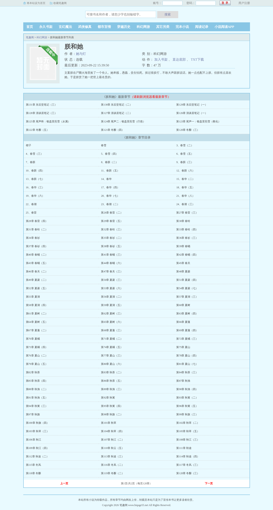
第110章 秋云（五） (112, 448)
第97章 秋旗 (33, 414)
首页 (29, 27)
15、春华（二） (185, 179)
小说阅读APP (224, 27)
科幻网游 (143, 27)
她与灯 (81, 54)
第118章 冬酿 (33, 473)
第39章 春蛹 (183, 246)
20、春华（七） (110, 195)
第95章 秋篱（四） (112, 406)
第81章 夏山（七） (187, 364)
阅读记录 (201, 27)
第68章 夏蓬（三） (112, 330)
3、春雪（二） (185, 145)
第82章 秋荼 (33, 372)
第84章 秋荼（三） (187, 372)
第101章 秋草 (108, 422)
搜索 (168, 14)
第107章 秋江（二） (112, 439)
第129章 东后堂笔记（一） (191, 104)
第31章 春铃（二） (37, 229)
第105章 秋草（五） (187, 431)
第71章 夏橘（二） (112, 338)
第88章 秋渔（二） (37, 389)
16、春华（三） (35, 187)
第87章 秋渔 (183, 380)
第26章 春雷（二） (112, 212)
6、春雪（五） (185, 153)
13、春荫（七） (35, 179)
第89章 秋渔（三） (112, 389)
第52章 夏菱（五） (37, 288)
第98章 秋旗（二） (112, 414)
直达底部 (179, 59)
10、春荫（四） (35, 170)
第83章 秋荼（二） (112, 372)
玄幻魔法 (65, 27)
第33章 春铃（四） (187, 229)
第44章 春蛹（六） (112, 263)
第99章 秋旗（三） (187, 414)
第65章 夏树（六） (112, 321)
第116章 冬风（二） (112, 464)
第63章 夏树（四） (187, 313)
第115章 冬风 (33, 464)
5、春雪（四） (109, 153)
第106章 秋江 (33, 439)
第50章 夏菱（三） (112, 279)
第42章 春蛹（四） (187, 254)
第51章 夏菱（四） (187, 279)
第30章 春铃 (183, 221)
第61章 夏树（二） (37, 313)
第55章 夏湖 (33, 296)
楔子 (28, 145)
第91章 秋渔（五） (37, 397)
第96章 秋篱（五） (187, 406)
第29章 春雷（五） (112, 221)
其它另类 (162, 27)
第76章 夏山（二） (37, 355)
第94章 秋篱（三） (37, 406)
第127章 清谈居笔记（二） (116, 113)
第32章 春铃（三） (112, 229)
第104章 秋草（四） (112, 431)
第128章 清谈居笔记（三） (41, 113)
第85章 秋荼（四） (37, 380)
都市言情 (104, 27)
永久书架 (45, 27)
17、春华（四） (110, 187)
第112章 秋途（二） (37, 456)
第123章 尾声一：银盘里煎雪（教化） (198, 121)
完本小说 (182, 27)
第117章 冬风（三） (187, 464)
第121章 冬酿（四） (112, 129)
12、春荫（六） (185, 170)
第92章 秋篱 (108, 397)
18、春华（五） (185, 187)
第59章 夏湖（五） (112, 305)
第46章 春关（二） (37, 271)
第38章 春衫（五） (112, 246)
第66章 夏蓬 (183, 321)
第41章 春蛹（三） (112, 254)
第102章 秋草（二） (187, 422)
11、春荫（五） (110, 170)
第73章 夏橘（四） (37, 347)
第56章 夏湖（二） (112, 296)
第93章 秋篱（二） (187, 397)
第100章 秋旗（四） (37, 422)
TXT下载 (197, 59)
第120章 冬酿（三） (187, 129)
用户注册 (244, 3)
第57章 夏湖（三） (187, 296)
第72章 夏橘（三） (187, 338)
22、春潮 (31, 204)
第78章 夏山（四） (187, 355)
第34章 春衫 (33, 237)
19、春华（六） (35, 195)
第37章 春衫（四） (37, 246)
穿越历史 (123, 27)
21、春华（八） (185, 195)
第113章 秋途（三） (112, 456)
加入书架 (161, 59)
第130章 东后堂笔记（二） (116, 104)
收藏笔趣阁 (60, 3)
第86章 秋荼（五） (112, 380)
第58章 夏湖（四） (37, 305)
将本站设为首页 (36, 3)
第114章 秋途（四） (187, 456)
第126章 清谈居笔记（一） (191, 113)
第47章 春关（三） (112, 271)
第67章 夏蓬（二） (37, 330)
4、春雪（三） (34, 153)
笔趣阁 (51, 14)
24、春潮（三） (185, 204)
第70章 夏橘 (33, 338)
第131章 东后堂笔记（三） (41, 104)
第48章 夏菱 (183, 271)
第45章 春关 (183, 263)
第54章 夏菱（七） (187, 288)
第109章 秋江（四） (37, 448)
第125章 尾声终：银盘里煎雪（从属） (48, 121)
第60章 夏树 (183, 305)
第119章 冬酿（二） (112, 473)
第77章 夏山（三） (112, 355)
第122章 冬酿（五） (37, 129)
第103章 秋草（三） (37, 431)
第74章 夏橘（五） (112, 347)
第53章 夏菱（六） (112, 288)
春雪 (103, 145)
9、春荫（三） (185, 162)
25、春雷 (31, 212)
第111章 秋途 (183, 448)
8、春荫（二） (109, 162)
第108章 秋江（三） (187, 439)
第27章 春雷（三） (187, 212)
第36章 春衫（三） (187, 237)
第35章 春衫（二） (112, 237)
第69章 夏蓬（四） (187, 330)
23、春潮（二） (110, 204)
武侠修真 (84, 27)
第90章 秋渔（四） (187, 389)
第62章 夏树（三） (112, 313)
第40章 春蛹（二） (37, 254)
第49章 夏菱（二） (37, 279)
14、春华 (106, 179)
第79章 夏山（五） (37, 364)
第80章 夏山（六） (112, 364)
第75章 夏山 (183, 347)
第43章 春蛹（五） (37, 263)
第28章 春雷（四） (37, 221)
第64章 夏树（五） (37, 321)
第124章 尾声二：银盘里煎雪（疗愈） (123, 121)
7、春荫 (30, 162)
